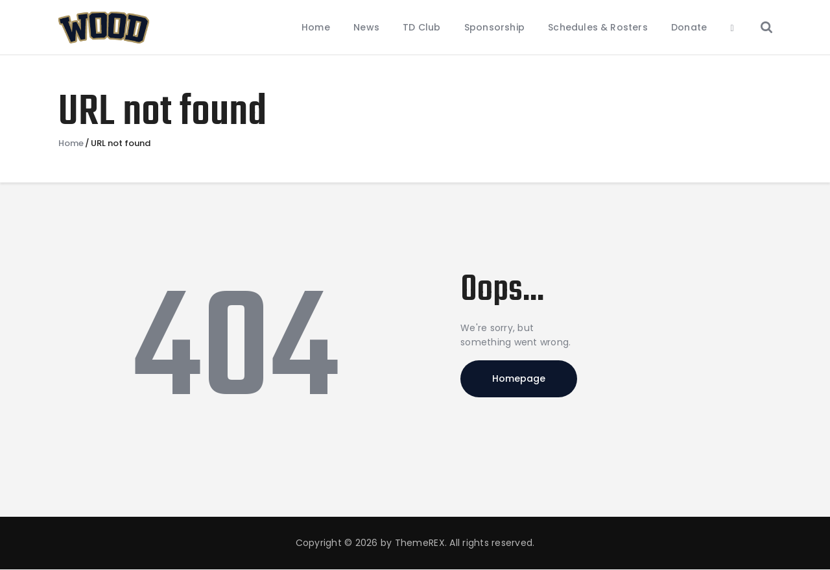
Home (71, 143)
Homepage (518, 378)
